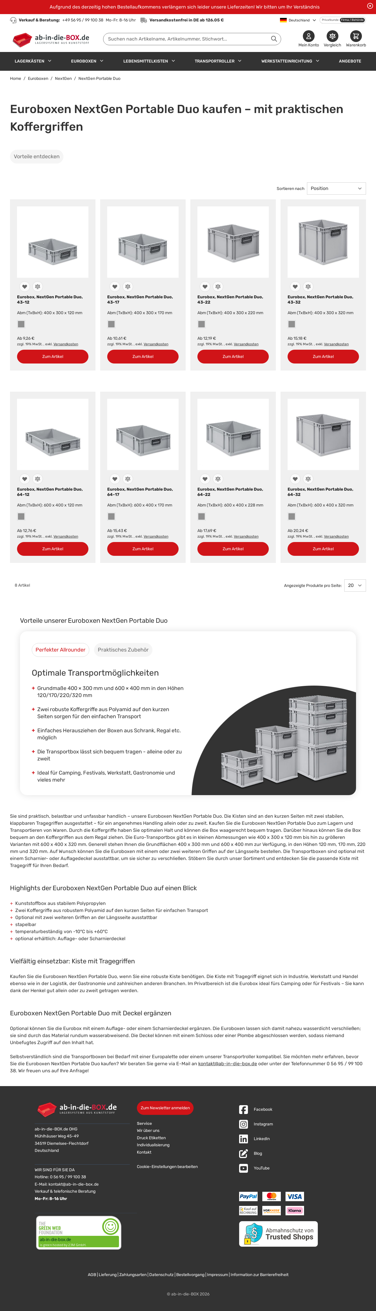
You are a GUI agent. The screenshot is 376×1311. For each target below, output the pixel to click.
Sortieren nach (291, 188)
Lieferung (108, 1274)
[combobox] (192, 39)
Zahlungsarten (133, 1274)
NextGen (63, 78)
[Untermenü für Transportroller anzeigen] (240, 61)
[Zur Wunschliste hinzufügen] (24, 286)
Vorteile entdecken (37, 156)
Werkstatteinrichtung (286, 61)
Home (15, 78)
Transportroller (214, 61)
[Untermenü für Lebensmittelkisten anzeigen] (173, 61)
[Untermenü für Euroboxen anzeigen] (102, 61)
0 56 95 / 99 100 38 (68, 1176)
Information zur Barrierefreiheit (259, 1274)
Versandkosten (65, 344)
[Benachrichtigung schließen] (370, 6)
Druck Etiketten (151, 1137)
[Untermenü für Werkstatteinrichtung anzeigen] (317, 61)
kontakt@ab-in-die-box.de (227, 1063)
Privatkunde (330, 20)
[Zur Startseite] (52, 39)
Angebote (350, 61)
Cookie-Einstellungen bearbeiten (167, 1166)
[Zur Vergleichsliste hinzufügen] (37, 286)
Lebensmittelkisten (145, 61)
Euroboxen (83, 61)
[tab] (60, 650)
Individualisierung (153, 1144)
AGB (92, 1274)
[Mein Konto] (308, 39)
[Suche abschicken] (274, 38)
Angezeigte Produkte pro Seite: (313, 585)
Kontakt (144, 1152)
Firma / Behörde (352, 20)
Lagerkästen (29, 61)
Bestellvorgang (190, 1274)
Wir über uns (148, 1130)
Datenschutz (161, 1274)
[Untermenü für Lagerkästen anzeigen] (50, 61)
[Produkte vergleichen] (332, 39)
